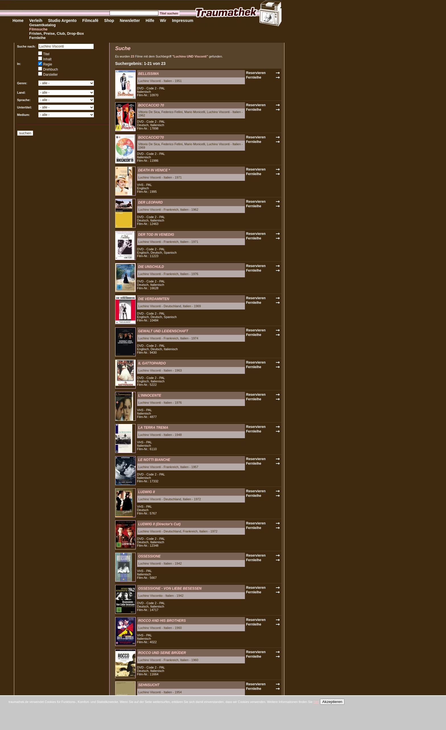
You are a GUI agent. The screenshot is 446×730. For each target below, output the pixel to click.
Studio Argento (62, 20)
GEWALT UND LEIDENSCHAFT (163, 331)
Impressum (182, 20)
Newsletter (130, 20)
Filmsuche (38, 29)
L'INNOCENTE (149, 395)
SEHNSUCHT (149, 685)
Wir (163, 20)
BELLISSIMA (148, 74)
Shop (109, 20)
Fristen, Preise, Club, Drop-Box (56, 33)
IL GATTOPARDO (152, 363)
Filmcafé (90, 20)
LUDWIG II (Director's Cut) (159, 524)
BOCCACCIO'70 (151, 138)
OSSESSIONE (149, 556)
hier (316, 702)
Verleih (35, 20)
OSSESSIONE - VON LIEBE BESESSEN (170, 588)
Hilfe (150, 20)
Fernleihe (37, 38)
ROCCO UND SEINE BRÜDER (162, 653)
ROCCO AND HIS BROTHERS (162, 621)
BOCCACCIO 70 (151, 105)
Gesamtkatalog (42, 25)
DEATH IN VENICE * (154, 170)
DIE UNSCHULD (151, 267)
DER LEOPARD (150, 202)
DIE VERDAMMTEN (153, 299)
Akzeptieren (332, 702)
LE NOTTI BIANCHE (154, 460)
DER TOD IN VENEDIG (156, 235)
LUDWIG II (146, 492)
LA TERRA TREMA (153, 428)
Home (18, 20)
